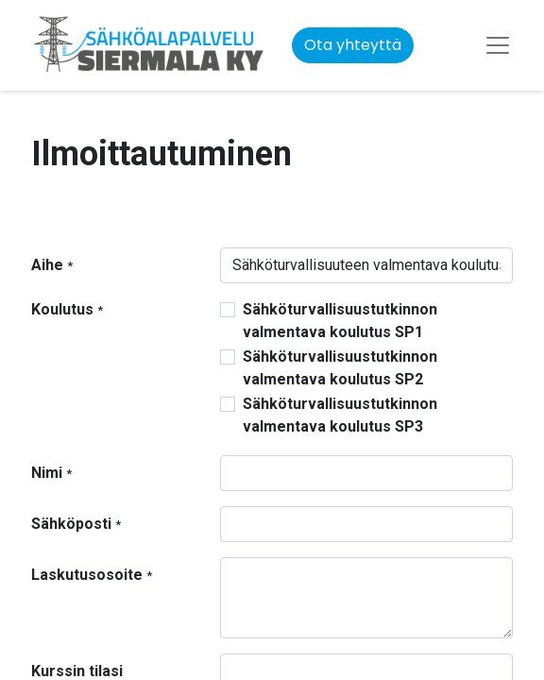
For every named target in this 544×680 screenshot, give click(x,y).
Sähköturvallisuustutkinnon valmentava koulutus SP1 (340, 320)
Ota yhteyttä (352, 45)
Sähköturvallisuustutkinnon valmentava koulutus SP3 (340, 415)
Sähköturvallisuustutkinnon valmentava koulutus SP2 (340, 368)
